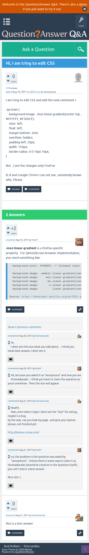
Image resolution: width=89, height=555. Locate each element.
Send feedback (12, 546)
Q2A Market (25, 549)
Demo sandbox (32, 546)
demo (83, 4)
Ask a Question (38, 49)
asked (9, 91)
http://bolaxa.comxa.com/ (23, 432)
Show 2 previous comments (24, 327)
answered (10, 240)
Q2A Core (35, 91)
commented (13, 336)
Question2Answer (24, 552)
